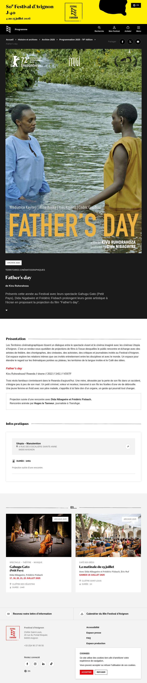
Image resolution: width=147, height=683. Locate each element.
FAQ (88, 638)
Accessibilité (92, 627)
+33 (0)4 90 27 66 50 (34, 645)
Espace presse (93, 633)
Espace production (95, 643)
